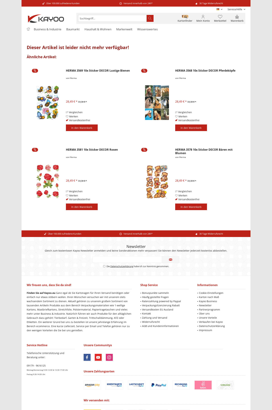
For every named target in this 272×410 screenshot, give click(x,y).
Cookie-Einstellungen (211, 293)
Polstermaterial (82, 309)
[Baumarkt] (73, 29)
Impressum (205, 330)
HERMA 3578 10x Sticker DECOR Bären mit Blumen (204, 151)
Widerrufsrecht (151, 321)
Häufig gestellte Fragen (155, 297)
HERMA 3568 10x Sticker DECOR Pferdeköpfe (205, 70)
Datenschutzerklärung (121, 266)
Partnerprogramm (209, 309)
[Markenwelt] (124, 29)
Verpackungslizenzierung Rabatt (161, 305)
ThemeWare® (160, 403)
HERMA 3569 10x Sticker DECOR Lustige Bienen (98, 70)
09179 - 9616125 (36, 365)
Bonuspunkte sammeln (155, 293)
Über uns (204, 313)
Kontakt (146, 313)
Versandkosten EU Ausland (157, 309)
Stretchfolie (65, 309)
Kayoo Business (208, 301)
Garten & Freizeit (78, 318)
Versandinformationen (196, 393)
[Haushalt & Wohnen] (98, 29)
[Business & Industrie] (47, 29)
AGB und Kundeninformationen (160, 326)
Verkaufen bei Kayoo (211, 321)
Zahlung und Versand (154, 317)
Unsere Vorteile (208, 317)
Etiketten (32, 322)
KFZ (116, 318)
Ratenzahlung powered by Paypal (161, 301)
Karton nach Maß (209, 297)
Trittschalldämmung (101, 318)
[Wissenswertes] (147, 29)
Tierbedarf (60, 318)
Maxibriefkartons (47, 309)
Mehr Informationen (235, 396)
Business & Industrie (53, 313)
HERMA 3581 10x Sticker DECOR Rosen (92, 150)
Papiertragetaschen (103, 309)
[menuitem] (235, 9)
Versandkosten (140, 390)
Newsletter (205, 305)
